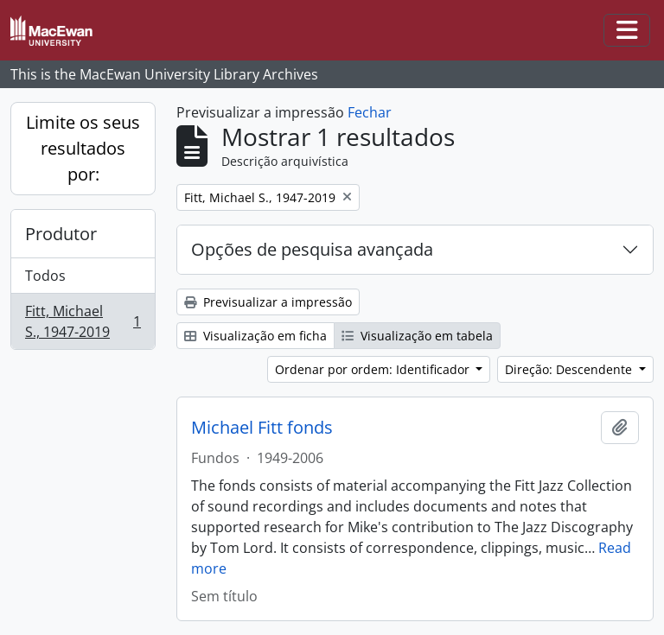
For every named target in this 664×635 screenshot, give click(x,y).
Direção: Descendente (570, 369)
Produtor (61, 233)
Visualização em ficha (255, 335)
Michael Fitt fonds (262, 427)
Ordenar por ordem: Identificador (374, 369)
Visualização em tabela (417, 335)
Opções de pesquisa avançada (312, 249)
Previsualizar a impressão (268, 302)
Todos (45, 275)
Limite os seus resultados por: (83, 148)
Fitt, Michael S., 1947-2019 (82, 321)
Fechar (370, 112)
